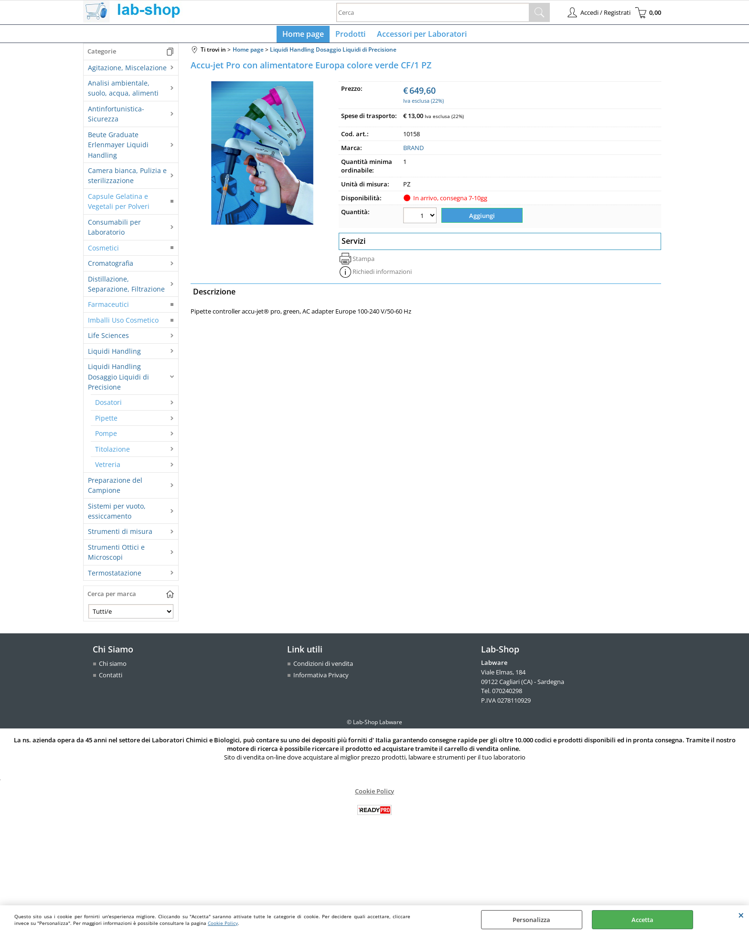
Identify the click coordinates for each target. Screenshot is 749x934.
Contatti (110, 678)
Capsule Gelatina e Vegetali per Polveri (119, 205)
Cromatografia (110, 267)
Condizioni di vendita (323, 667)
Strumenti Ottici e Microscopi (116, 555)
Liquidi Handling (114, 354)
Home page (305, 36)
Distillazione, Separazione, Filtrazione (126, 287)
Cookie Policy (223, 923)
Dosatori (108, 406)
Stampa (363, 261)
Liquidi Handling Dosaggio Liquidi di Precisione (118, 380)
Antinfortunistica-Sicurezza (116, 117)
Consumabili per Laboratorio (114, 230)
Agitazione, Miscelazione (127, 71)
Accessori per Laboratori (420, 36)
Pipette (106, 421)
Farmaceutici (108, 308)
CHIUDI (741, 915)
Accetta (642, 919)
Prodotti (350, 36)
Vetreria (107, 468)
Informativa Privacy (321, 678)
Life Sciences (108, 339)
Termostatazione (114, 576)
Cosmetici (103, 251)
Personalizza (531, 919)
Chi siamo (113, 667)
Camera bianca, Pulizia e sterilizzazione (127, 179)
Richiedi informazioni (382, 274)
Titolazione (112, 452)
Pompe (106, 437)
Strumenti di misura (120, 535)
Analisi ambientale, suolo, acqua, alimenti (123, 91)
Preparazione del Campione (115, 489)
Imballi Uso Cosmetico (123, 323)
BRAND (413, 152)
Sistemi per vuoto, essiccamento (117, 514)
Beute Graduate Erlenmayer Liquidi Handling (118, 148)
